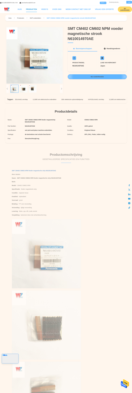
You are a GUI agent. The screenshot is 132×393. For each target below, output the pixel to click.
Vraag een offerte (104, 9)
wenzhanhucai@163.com (28, 2)
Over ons (56, 9)
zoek (129, 2)
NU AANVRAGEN (124, 9)
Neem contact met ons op (78, 9)
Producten (31, 9)
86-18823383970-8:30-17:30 (10, 2)
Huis (20, 9)
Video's (44, 9)
